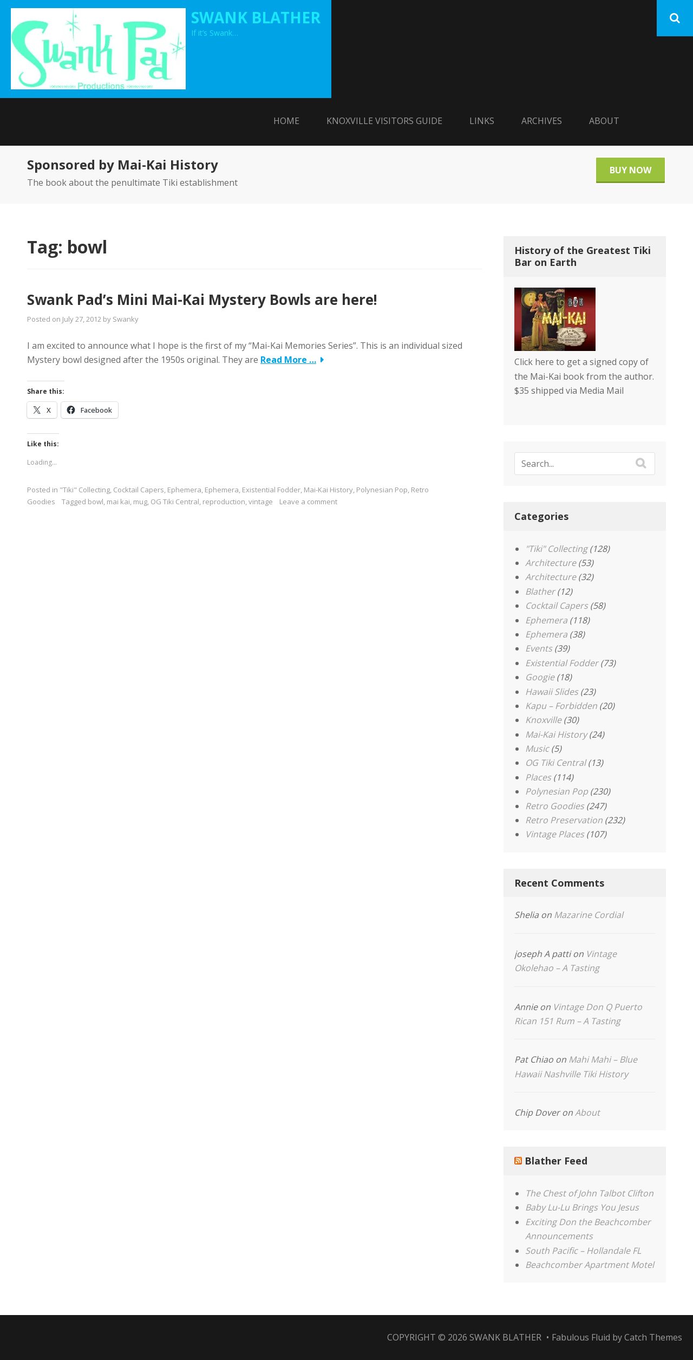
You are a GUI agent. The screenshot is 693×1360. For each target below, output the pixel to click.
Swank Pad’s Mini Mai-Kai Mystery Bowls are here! (202, 299)
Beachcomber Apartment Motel (589, 1265)
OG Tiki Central (175, 501)
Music (537, 748)
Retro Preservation (564, 820)
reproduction (223, 501)
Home (286, 121)
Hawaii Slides (551, 692)
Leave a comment (308, 501)
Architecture (550, 563)
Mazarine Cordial (588, 915)
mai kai (118, 501)
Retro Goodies (554, 806)
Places (538, 777)
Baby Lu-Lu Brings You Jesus (582, 1207)
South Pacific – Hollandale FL (583, 1251)
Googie (539, 677)
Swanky (126, 319)
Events (538, 648)
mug (140, 501)
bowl (95, 501)
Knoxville (543, 720)
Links (481, 121)
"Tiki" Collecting (85, 489)
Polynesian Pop (382, 489)
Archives (541, 121)
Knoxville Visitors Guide (384, 121)
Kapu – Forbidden (561, 706)
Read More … (288, 360)
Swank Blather (256, 17)
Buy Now (630, 170)
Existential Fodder (271, 489)
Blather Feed (556, 1160)
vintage (261, 501)
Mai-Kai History (328, 489)
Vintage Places (554, 834)
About (604, 121)
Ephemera (184, 489)
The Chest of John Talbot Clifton (589, 1193)
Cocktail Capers (138, 489)
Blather (540, 591)
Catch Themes (653, 1337)
